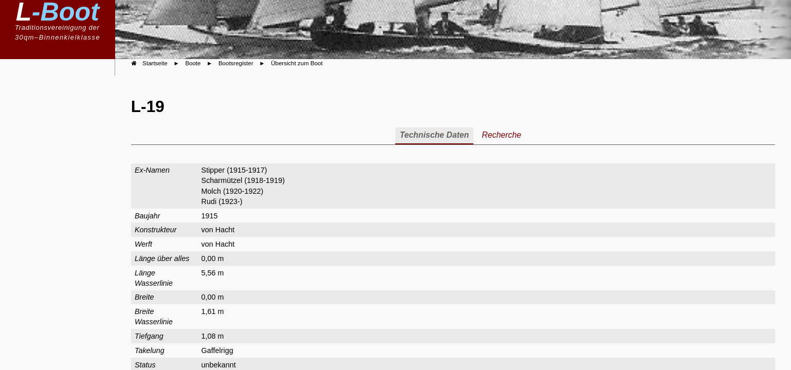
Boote (75, 116)
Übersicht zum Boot (296, 63)
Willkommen (64, 83)
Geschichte (65, 201)
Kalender (69, 218)
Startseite (155, 63)
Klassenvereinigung (50, 100)
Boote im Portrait (59, 167)
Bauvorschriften (60, 134)
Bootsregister (64, 148)
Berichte (71, 185)
